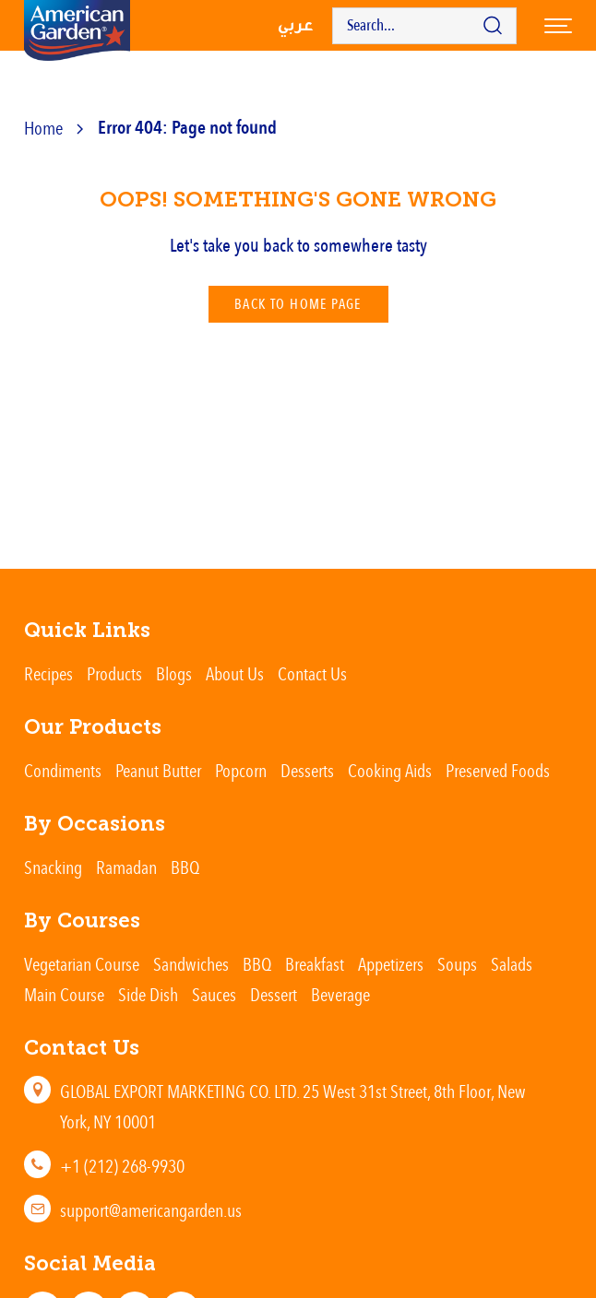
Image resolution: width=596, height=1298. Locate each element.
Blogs (174, 673)
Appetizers (390, 964)
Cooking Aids (390, 770)
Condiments (62, 770)
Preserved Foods (498, 770)
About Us (235, 673)
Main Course (64, 994)
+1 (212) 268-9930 (122, 1165)
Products (114, 673)
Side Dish (148, 994)
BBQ (185, 867)
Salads (511, 964)
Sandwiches (191, 964)
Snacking (53, 867)
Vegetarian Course (81, 964)
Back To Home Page (298, 304)
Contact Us (312, 673)
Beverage (340, 994)
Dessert (273, 994)
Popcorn (241, 770)
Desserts (307, 770)
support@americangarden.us (151, 1210)
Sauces (214, 994)
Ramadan (126, 867)
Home (43, 127)
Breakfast (314, 964)
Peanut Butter (158, 770)
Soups (457, 964)
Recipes (48, 673)
